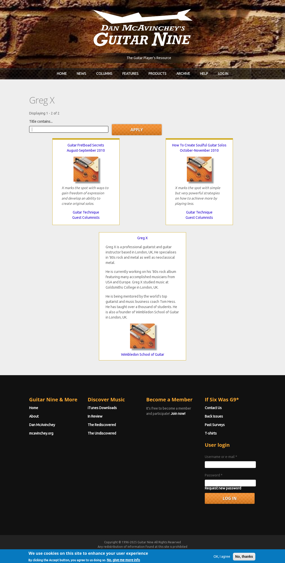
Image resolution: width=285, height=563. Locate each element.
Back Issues (214, 416)
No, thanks (244, 559)
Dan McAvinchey (42, 425)
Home (62, 74)
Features (130, 74)
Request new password (223, 488)
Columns (104, 74)
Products (157, 74)
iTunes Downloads (102, 408)
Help (204, 74)
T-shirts (211, 433)
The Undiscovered (102, 433)
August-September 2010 (86, 150)
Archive (183, 74)
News (81, 74)
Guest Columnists (86, 218)
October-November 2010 (199, 150)
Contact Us (213, 408)
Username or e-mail (221, 457)
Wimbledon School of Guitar (142, 354)
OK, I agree (222, 559)
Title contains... (41, 121)
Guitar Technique (86, 212)
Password (213, 475)
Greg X (142, 238)
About (34, 416)
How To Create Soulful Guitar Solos (199, 145)
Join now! (178, 414)
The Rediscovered (102, 425)
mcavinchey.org (41, 433)
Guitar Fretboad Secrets (86, 145)
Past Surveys (215, 425)
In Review (95, 416)
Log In (223, 74)
